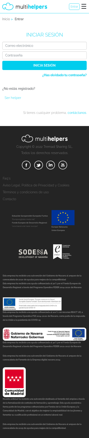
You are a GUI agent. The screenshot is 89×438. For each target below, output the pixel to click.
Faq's (7, 178)
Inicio (6, 19)
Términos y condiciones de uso (26, 192)
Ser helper (13, 98)
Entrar (74, 6)
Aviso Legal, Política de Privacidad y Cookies (36, 185)
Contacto (9, 199)
